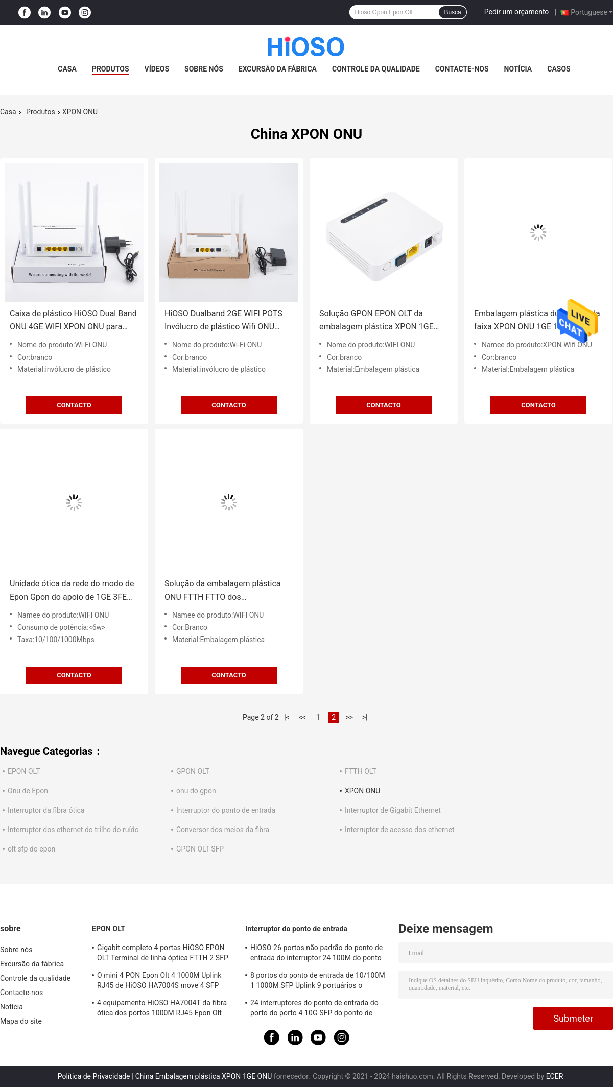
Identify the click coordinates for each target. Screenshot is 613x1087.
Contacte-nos (462, 69)
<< (302, 717)
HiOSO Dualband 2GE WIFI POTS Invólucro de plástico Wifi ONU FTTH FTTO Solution (223, 321)
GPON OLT (192, 771)
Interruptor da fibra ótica (46, 810)
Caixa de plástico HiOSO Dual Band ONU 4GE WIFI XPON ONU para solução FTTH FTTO (73, 321)
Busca (452, 12)
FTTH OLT (360, 771)
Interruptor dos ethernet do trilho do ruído (73, 829)
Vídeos (157, 69)
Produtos (110, 69)
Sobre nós (203, 69)
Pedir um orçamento (516, 12)
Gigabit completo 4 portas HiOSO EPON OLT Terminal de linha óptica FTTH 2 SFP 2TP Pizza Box (162, 954)
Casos (558, 69)
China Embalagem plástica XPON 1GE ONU (203, 1076)
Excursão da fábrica (278, 69)
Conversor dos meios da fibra (222, 829)
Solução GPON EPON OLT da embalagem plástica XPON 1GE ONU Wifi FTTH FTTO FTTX (376, 321)
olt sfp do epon (31, 849)
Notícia (518, 69)
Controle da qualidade (376, 69)
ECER (554, 1076)
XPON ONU (362, 791)
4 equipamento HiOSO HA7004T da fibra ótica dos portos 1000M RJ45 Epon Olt (162, 1008)
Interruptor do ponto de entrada (225, 810)
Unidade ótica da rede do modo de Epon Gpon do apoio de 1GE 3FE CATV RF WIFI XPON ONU (72, 591)
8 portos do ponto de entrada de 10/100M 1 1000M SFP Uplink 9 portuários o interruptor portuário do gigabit (317, 982)
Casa (67, 69)
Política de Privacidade (94, 1076)
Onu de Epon (28, 791)
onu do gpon (196, 791)
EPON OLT (24, 771)
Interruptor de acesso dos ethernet (400, 829)
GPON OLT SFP (200, 849)
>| (365, 717)
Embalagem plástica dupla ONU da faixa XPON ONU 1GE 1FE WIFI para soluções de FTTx (537, 321)
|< (287, 717)
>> (349, 717)
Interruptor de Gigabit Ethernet (393, 810)
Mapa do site (21, 1021)
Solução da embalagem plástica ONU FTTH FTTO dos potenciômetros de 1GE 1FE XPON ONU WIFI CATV (226, 591)
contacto (74, 405)
